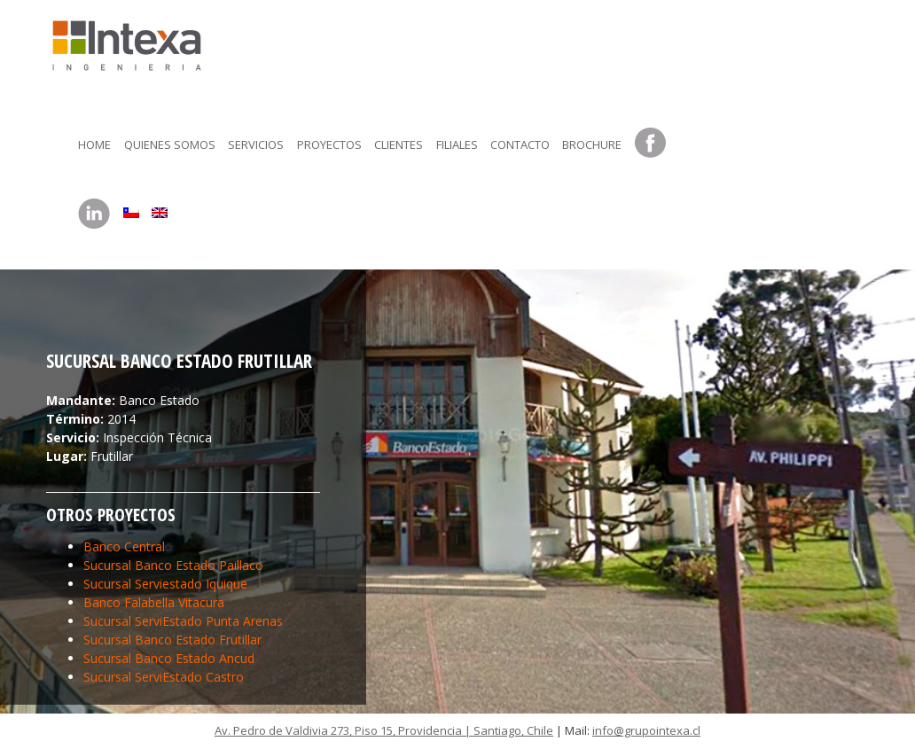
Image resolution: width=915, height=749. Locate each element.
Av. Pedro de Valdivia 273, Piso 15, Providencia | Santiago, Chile (384, 730)
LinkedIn (94, 214)
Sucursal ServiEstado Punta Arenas (183, 620)
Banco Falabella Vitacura (153, 602)
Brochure (592, 144)
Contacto (520, 144)
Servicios (256, 144)
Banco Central (124, 546)
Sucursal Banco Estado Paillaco (173, 565)
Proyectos (329, 144)
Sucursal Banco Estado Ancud (168, 658)
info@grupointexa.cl (646, 730)
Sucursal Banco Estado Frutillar (172, 639)
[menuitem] (131, 208)
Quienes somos (169, 144)
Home (94, 144)
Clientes (398, 144)
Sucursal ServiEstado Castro (163, 676)
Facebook (651, 144)
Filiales (457, 144)
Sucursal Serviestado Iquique (165, 583)
